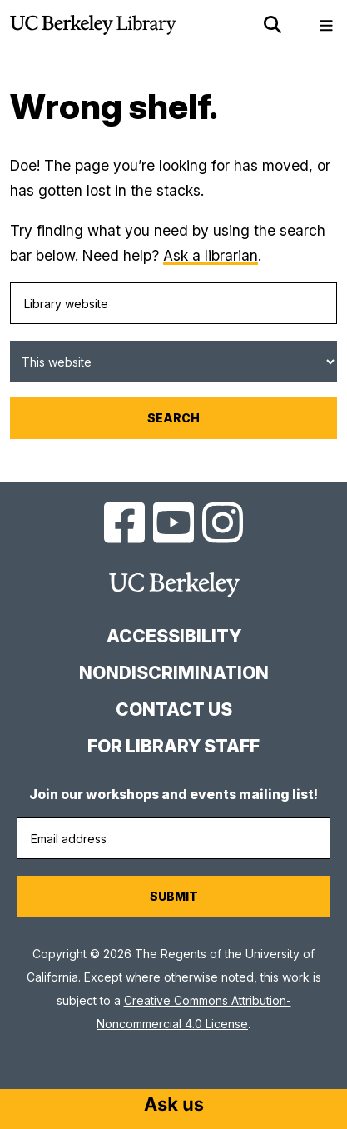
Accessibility (174, 636)
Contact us (174, 709)
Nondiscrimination (174, 672)
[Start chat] (173, 1105)
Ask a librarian (210, 255)
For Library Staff (173, 746)
